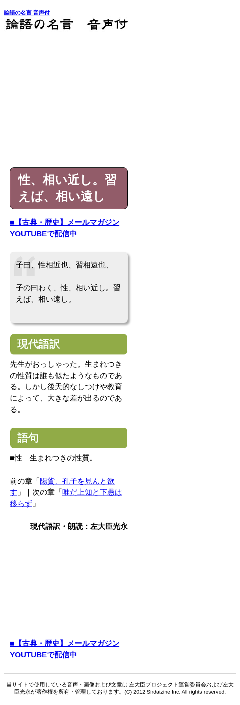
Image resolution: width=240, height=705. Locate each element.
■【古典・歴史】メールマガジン (64, 222)
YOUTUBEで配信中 (43, 234)
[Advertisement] (120, 100)
